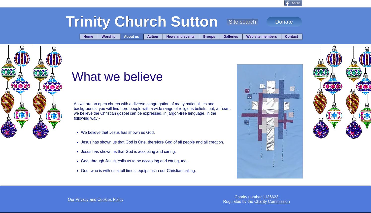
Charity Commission (272, 201)
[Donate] (284, 22)
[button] (242, 22)
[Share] (293, 3)
